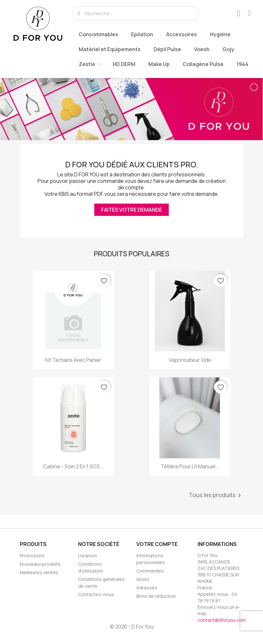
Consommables (98, 34)
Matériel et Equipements (110, 49)
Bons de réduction (156, 596)
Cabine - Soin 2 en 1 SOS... (73, 466)
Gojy (228, 49)
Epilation (142, 34)
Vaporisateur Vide (190, 359)
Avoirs (142, 579)
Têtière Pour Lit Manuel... (190, 466)
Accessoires (181, 34)
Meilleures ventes (39, 572)
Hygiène (220, 34)
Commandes (150, 571)
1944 (242, 64)
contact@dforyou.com (222, 620)
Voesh (202, 49)
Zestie (89, 64)
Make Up (159, 64)
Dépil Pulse (167, 49)
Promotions (32, 555)
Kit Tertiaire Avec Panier (73, 359)
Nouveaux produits (40, 564)
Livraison (87, 555)
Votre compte (156, 544)
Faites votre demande (131, 209)
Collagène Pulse (203, 64)
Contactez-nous (96, 594)
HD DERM (124, 64)
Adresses (146, 588)
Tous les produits (216, 495)
